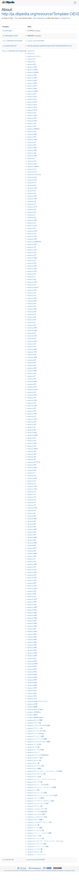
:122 (31, 228)
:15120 (32, 389)
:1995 (32, 645)
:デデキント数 (34, 852)
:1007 (32, 86)
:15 (31, 376)
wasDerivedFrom (9, 46)
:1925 (32, 578)
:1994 (32, 642)
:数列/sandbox (35, 717)
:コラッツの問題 (35, 798)
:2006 (32, 680)
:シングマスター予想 (37, 817)
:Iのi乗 (32, 704)
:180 (31, 516)
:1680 (32, 467)
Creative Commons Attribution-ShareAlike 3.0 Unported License (58, 870)
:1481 (32, 368)
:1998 (32, 653)
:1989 (32, 626)
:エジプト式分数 (35, 750)
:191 (31, 567)
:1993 (32, 639)
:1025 (32, 121)
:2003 (32, 672)
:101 (31, 94)
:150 (31, 379)
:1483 (32, 371)
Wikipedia (24, 870)
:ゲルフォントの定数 (37, 793)
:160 (31, 430)
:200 (31, 658)
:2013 (32, 696)
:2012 (32, 693)
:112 (31, 182)
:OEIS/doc (34, 712)
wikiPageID (7, 31)
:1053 (32, 134)
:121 (31, 223)
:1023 (32, 115)
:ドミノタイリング (36, 854)
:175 (31, 497)
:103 (31, 123)
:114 (31, 190)
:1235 (32, 244)
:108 (31, 145)
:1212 (32, 225)
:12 (31, 215)
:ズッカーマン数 (35, 830)
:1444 (32, 352)
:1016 (32, 107)
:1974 (32, 599)
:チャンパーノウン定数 (37, 846)
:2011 (32, 690)
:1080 (32, 147)
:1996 (32, 647)
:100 (31, 64)
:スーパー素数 (34, 828)
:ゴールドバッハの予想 (37, 803)
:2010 (32, 688)
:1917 (32, 569)
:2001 (32, 666)
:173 (31, 492)
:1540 (32, 406)
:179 (31, 510)
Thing (16, 18)
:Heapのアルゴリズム (37, 701)
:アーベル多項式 (35, 733)
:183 (31, 526)
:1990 (32, 631)
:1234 (32, 239)
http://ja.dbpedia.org (39, 18)
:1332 (32, 301)
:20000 (32, 664)
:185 (31, 535)
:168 (31, 465)
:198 (31, 604)
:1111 (32, 172)
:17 (31, 473)
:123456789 (34, 242)
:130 (31, 279)
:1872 (32, 548)
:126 (31, 255)
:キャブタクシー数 (36, 774)
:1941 (32, 586)
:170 (31, 475)
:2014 (32, 698)
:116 (31, 201)
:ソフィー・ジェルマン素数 (39, 833)
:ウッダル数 (34, 744)
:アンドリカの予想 (36, 731)
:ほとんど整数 (34, 720)
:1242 (32, 250)
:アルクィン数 (34, 728)
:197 (31, 596)
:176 (31, 500)
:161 (31, 438)
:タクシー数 (34, 836)
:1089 (32, 150)
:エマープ (33, 752)
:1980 (32, 607)
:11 (31, 158)
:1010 (32, 96)
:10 (31, 61)
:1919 (32, 572)
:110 (31, 161)
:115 (31, 193)
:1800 (32, 518)
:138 (31, 317)
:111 (31, 169)
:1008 (32, 88)
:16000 (32, 435)
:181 (31, 521)
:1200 (32, 220)
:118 (31, 209)
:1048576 (33, 129)
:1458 (32, 357)
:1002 (32, 78)
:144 (31, 346)
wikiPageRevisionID (10, 36)
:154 (31, 403)
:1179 (32, 207)
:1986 (32, 618)
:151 (31, 384)
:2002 (32, 669)
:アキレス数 (34, 723)
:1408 (32, 330)
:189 (31, 556)
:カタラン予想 (34, 758)
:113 (31, 185)
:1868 (32, 543)
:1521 (32, 395)
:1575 (32, 419)
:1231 (32, 236)
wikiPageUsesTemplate (12, 41)
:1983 (32, 610)
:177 (31, 502)
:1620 (32, 443)
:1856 (32, 537)
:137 (31, 314)
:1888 (32, 553)
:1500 (32, 381)
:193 (31, 580)
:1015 (32, 104)
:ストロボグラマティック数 (39, 822)
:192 (31, 575)
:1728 (32, 486)
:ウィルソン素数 (35, 736)
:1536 (32, 400)
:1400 (32, 328)
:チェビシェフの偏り (37, 844)
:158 (31, 422)
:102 (31, 113)
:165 (31, 454)
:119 (31, 212)
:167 (31, 459)
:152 (31, 392)
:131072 (32, 287)
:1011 (32, 99)
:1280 (32, 266)
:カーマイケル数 (35, 766)
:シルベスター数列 (36, 814)
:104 (31, 126)
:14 (31, 322)
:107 (31, 142)
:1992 (32, 637)
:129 (31, 274)
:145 (31, 354)
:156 (31, 411)
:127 (31, 260)
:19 (31, 559)
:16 (31, 427)
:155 (31, 408)
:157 (31, 416)
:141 (31, 333)
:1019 (32, 110)
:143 (31, 344)
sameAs (8, 859)
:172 (31, 483)
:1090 (32, 156)
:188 (31, 551)
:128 (31, 263)
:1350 (32, 309)
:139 (31, 319)
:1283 (32, 268)
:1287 (32, 271)
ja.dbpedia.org (65, 18)
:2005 (32, 677)
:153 (31, 397)
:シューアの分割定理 (37, 811)
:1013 (32, 102)
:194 (31, 583)
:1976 (32, 602)
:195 (31, 591)
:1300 (32, 282)
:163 (31, 446)
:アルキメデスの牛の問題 (38, 725)
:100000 (32, 72)
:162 (31, 440)
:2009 (32, 685)
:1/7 (31, 59)
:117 (31, 204)
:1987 (32, 621)
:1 (30, 53)
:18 (31, 513)
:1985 (32, 615)
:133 (31, 295)
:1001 (32, 75)
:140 (31, 325)
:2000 (32, 661)
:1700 (32, 478)
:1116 (32, 180)
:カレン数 (33, 763)
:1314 (32, 290)
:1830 (32, 529)
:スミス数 (33, 825)
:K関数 (32, 707)
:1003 (32, 80)
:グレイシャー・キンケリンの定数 (41, 787)
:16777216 (33, 462)
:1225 (32, 231)
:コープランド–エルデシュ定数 (40, 801)
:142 (31, 338)
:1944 (32, 588)
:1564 (32, 414)
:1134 (32, 188)
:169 (31, 470)
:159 (31, 424)
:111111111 (34, 174)
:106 (31, 137)
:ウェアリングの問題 (37, 739)
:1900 (32, 564)
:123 (31, 233)
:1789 (32, 508)
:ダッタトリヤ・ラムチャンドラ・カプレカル (45, 841)
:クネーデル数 (34, 782)
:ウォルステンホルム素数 (38, 741)
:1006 (32, 83)
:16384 (32, 449)
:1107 (32, 164)
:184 (31, 532)
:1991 (32, 634)
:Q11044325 (36, 859)
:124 (31, 247)
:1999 (32, 655)
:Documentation (35, 41)
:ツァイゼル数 (34, 849)
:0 (30, 51)
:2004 (32, 674)
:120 (31, 217)
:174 (31, 494)
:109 (31, 153)
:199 (31, 629)
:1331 (32, 298)
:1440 (32, 349)
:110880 (32, 166)
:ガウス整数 (34, 768)
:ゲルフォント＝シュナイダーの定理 (42, 795)
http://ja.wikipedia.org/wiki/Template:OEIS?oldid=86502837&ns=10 (49, 46)
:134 (31, 303)
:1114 (32, 177)
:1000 (32, 67)
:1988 (32, 623)
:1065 (32, 139)
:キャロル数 (34, 776)
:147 (31, 363)
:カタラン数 (34, 760)
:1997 (32, 650)
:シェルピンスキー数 (37, 809)
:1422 (32, 341)
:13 (31, 276)
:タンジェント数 (35, 838)
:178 (31, 505)
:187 (31, 545)
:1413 (32, 336)
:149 (31, 373)
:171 (31, 481)
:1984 (32, 612)
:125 (31, 252)
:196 (31, 594)
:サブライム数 (34, 806)
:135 (31, 306)
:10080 (32, 91)
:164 (31, 451)
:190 (31, 561)
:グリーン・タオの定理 (37, 784)
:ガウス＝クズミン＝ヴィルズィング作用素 (44, 771)
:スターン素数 (34, 819)
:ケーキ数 (33, 790)
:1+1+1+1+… (34, 56)
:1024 (32, 118)
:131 (31, 285)
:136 (31, 311)
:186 (31, 540)
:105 (31, 131)
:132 (31, 293)
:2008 (32, 682)
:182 (31, 524)
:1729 (32, 489)
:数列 (32, 715)
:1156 (32, 199)
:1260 (32, 258)
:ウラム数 (33, 747)
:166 (31, 457)
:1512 (32, 387)
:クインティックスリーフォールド (41, 779)
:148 (31, 365)
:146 (31, 360)
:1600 (32, 432)
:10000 (32, 70)
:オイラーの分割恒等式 (37, 755)
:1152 (32, 196)
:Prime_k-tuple (35, 709)
